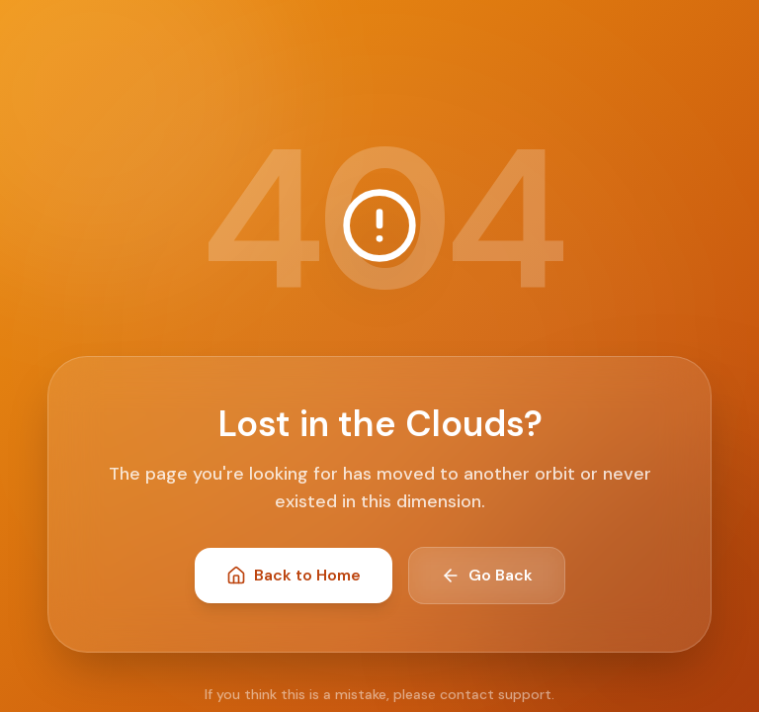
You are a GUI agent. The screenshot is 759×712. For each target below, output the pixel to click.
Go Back (487, 575)
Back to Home (293, 575)
